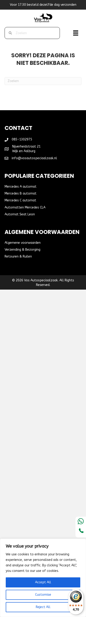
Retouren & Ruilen (18, 256)
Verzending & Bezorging (22, 250)
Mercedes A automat (20, 187)
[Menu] (75, 33)
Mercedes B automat (20, 193)
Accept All (43, 582)
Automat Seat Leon (20, 214)
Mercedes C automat (20, 200)
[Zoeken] (43, 81)
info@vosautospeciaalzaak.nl (34, 158)
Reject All (43, 607)
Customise (43, 595)
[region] (43, 578)
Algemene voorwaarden (23, 243)
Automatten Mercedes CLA (25, 207)
